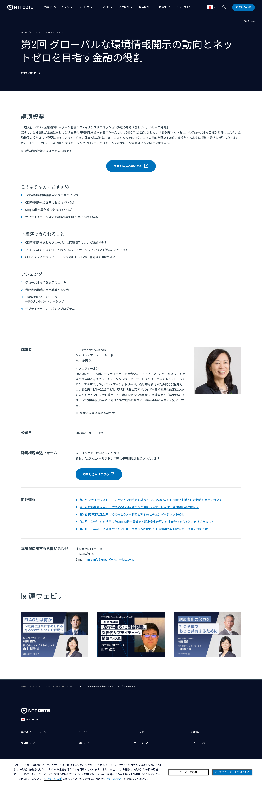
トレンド (104, 7)
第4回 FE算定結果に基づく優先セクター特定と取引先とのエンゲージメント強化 (132, 514)
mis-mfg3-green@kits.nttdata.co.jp (110, 559)
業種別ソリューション (56, 7)
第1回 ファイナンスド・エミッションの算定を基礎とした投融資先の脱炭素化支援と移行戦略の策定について (151, 500)
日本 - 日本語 (29, 719)
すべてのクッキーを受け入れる (232, 772)
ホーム (24, 32)
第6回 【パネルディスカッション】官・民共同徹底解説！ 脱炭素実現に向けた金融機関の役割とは (144, 529)
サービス (84, 7)
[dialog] (131, 772)
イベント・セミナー (55, 32)
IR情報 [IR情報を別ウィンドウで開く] (163, 7)
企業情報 (124, 7)
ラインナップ (198, 743)
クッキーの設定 (188, 772)
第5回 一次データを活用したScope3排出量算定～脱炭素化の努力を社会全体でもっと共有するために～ (147, 522)
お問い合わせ (28, 73)
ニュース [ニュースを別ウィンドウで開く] (181, 7)
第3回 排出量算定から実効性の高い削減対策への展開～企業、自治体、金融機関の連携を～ (139, 507)
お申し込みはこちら (96, 474)
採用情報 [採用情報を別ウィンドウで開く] (144, 7)
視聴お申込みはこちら (128, 166)
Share (249, 21)
